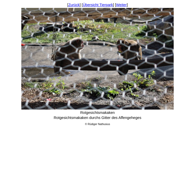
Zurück (74, 5)
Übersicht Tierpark (98, 5)
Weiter (121, 5)
